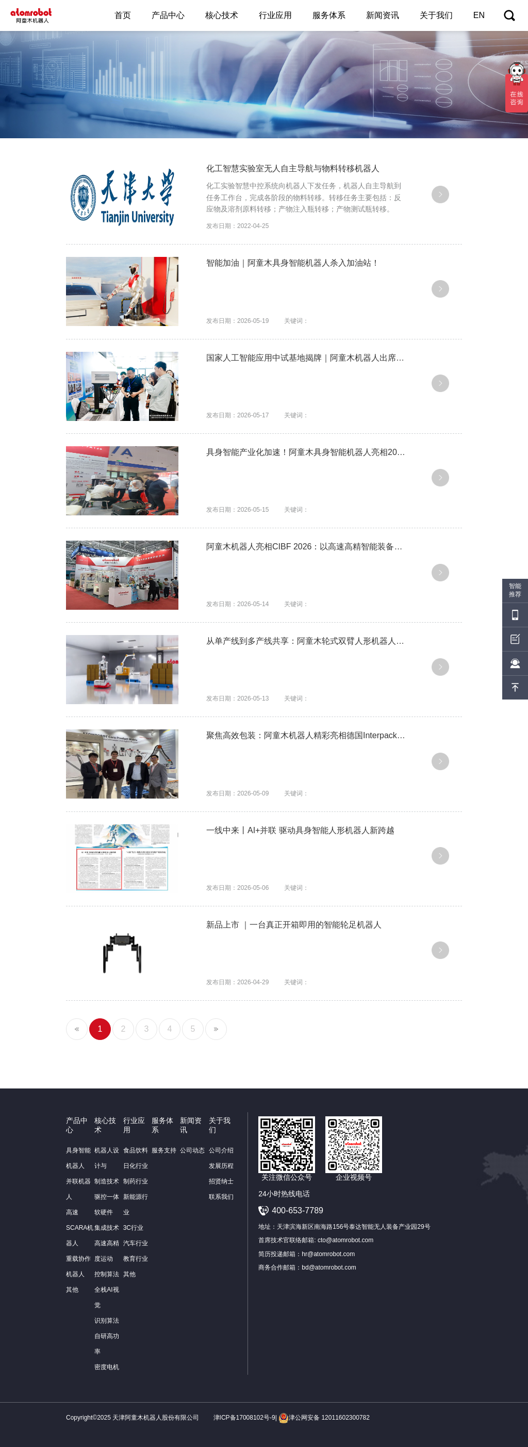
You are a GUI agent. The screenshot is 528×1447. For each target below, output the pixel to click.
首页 (122, 15)
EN (479, 15)
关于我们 (436, 15)
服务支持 (164, 1150)
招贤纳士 (221, 1181)
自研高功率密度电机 (106, 1351)
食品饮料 (135, 1150)
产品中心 (168, 15)
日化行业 (135, 1165)
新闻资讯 (382, 15)
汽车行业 (135, 1243)
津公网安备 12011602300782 (324, 1417)
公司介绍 (221, 1150)
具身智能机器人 (78, 1158)
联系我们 (221, 1196)
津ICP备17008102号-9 (244, 1417)
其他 (72, 1289)
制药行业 (135, 1181)
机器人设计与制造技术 (106, 1166)
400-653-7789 (297, 1210)
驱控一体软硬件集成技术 (106, 1212)
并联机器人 (78, 1189)
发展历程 (221, 1165)
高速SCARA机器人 (79, 1228)
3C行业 (133, 1227)
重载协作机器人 (78, 1266)
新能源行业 (135, 1204)
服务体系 (328, 15)
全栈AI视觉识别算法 (106, 1305)
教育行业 (135, 1258)
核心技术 (221, 15)
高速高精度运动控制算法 (106, 1259)
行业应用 (275, 15)
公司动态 (192, 1150)
